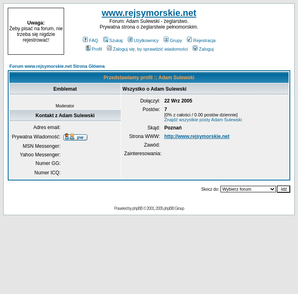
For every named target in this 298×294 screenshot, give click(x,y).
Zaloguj (203, 49)
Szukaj (113, 40)
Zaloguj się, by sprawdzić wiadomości (147, 49)
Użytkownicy (143, 40)
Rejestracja (201, 40)
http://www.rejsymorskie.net (196, 136)
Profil (94, 49)
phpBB (137, 208)
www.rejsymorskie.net (149, 13)
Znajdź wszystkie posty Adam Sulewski (203, 119)
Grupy (173, 40)
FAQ (90, 40)
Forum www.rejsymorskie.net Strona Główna (57, 66)
